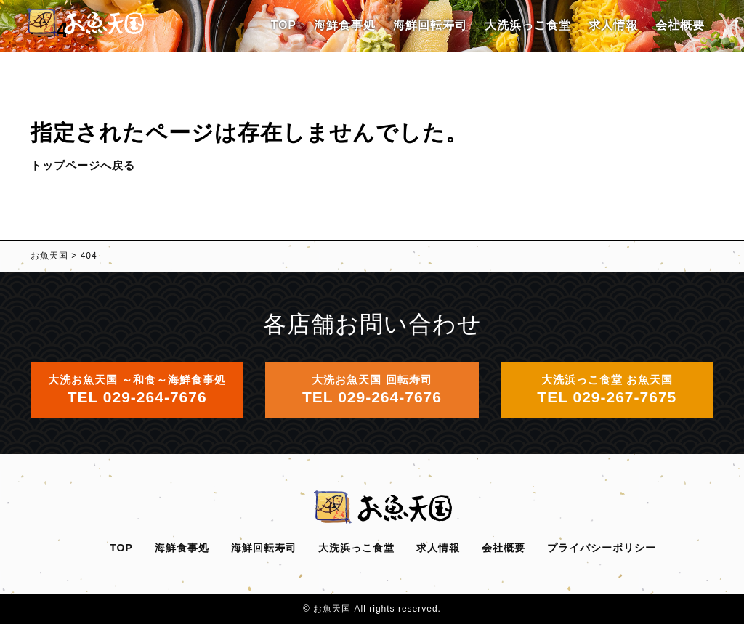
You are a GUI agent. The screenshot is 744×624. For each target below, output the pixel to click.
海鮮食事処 (345, 25)
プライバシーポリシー (601, 548)
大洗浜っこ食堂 (528, 25)
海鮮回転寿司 (430, 25)
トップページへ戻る (83, 165)
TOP (283, 25)
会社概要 (680, 25)
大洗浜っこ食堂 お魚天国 (606, 389)
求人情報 (613, 25)
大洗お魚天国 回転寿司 (372, 389)
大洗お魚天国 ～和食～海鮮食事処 (137, 389)
